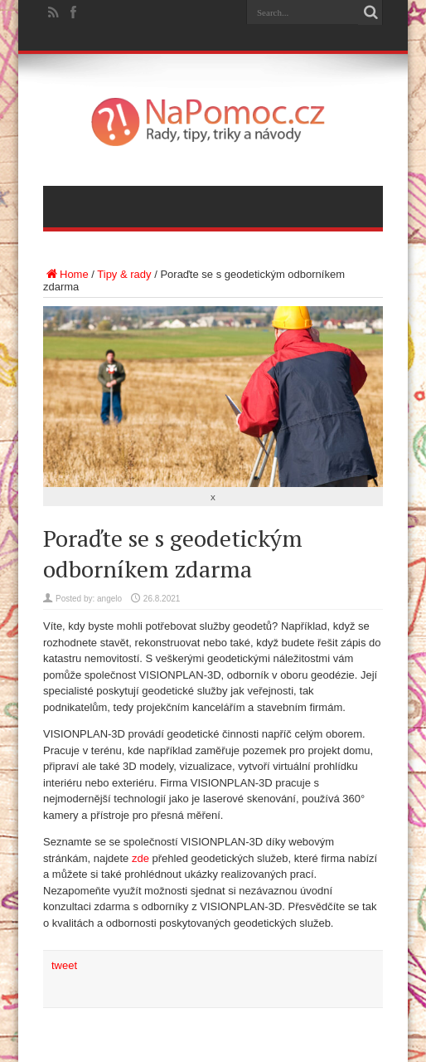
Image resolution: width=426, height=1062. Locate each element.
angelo (109, 598)
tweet (64, 965)
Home (66, 274)
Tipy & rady (124, 274)
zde (140, 858)
